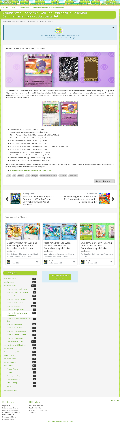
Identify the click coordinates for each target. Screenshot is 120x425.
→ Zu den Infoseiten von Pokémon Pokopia (60, 38)
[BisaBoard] (6, 2)
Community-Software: (60, 421)
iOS (14, 176)
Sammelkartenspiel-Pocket (48, 176)
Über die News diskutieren (60, 277)
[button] (117, 3)
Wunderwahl (73, 176)
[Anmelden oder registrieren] (111, 3)
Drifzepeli (35, 176)
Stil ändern (115, 401)
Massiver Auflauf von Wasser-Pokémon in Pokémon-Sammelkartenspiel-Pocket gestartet (58, 246)
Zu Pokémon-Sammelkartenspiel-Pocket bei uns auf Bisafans (31, 170)
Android (20, 176)
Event (8, 176)
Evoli (27, 176)
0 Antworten (34, 21)
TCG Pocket (62, 176)
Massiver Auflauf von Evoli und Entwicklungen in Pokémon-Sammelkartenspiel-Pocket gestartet (22, 246)
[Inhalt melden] (108, 181)
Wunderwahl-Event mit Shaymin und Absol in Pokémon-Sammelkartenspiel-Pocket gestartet (96, 246)
